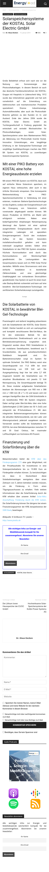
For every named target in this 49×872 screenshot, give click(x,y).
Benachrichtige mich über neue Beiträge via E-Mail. (24, 720)
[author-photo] (24, 634)
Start (4, 10)
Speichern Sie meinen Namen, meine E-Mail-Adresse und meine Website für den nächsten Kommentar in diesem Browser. (22, 706)
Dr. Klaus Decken (12, 33)
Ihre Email (24, 553)
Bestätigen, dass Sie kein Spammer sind (20, 732)
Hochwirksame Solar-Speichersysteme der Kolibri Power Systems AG (36, 607)
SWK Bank (7, 510)
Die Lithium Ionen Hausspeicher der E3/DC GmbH (13, 606)
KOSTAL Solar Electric (24, 573)
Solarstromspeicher (29, 10)
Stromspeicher (14, 10)
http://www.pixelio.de (12, 520)
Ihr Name (24, 545)
